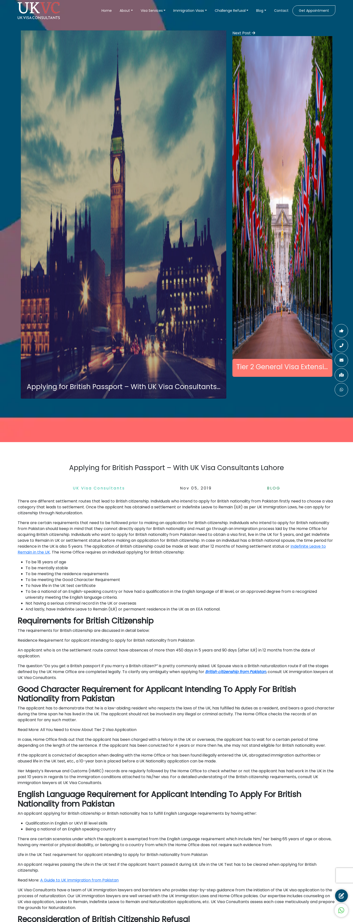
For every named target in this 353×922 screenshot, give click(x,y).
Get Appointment (314, 10)
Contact (281, 10)
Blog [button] (259, 10)
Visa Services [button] (152, 10)
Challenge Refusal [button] (230, 10)
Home (106, 10)
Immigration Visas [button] (188, 10)
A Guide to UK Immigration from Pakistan (79, 880)
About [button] (125, 10)
